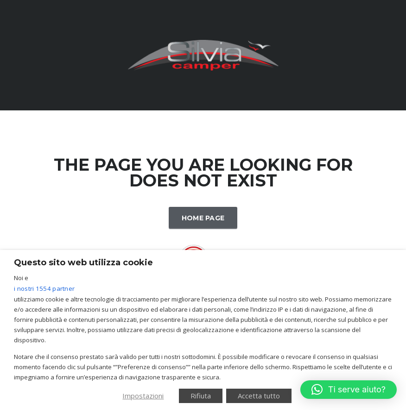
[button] (348, 389)
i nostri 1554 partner (44, 288)
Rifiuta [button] (200, 395)
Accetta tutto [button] (259, 395)
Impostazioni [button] (143, 395)
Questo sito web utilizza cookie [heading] (83, 262)
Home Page (203, 218)
